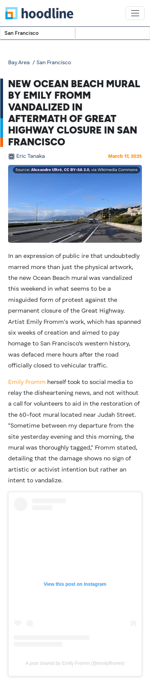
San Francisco (53, 63)
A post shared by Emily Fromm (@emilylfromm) (74, 663)
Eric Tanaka (30, 156)
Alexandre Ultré (46, 170)
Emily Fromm (27, 382)
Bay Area (19, 63)
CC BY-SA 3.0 (76, 170)
